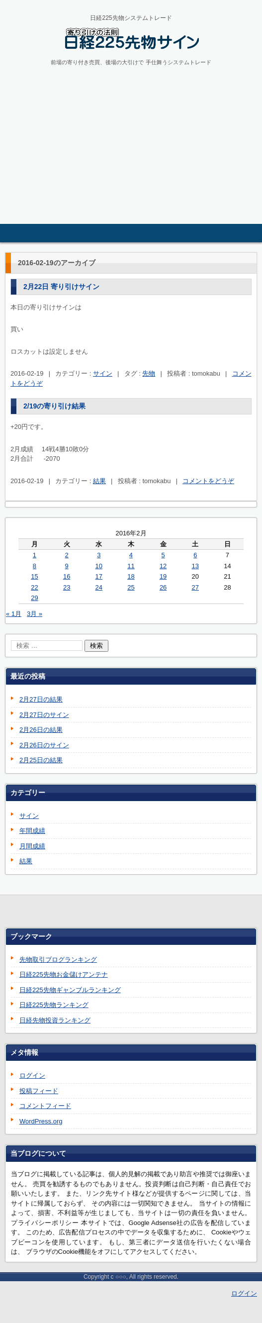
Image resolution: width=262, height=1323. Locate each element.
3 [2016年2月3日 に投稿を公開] (98, 555)
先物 (148, 373)
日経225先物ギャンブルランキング (70, 990)
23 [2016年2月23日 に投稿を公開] (66, 587)
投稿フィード (38, 1091)
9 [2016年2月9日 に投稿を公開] (67, 566)
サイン (102, 373)
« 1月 (13, 613)
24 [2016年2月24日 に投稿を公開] (98, 587)
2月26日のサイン (44, 745)
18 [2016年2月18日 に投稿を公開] (130, 576)
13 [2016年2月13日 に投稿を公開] (195, 566)
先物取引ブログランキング (58, 959)
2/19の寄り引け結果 (54, 406)
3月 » (34, 613)
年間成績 (32, 830)
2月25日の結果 (41, 760)
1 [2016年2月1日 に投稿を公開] (34, 555)
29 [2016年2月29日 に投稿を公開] (34, 598)
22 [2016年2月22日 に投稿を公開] (34, 587)
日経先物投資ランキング (54, 1020)
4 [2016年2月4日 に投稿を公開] (131, 555)
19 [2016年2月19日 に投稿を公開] (163, 576)
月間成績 (32, 846)
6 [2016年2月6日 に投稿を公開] (195, 555)
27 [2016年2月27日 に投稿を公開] (195, 587)
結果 (99, 481)
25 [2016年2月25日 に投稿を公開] (130, 587)
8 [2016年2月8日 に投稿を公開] (34, 566)
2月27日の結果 (41, 699)
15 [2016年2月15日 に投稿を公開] (34, 576)
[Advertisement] (131, 149)
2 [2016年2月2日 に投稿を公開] (67, 555)
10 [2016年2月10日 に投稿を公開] (98, 566)
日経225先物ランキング (53, 1005)
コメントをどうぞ (208, 481)
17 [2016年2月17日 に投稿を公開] (98, 576)
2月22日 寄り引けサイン (61, 287)
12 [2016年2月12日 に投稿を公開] (163, 566)
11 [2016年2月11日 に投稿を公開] (130, 566)
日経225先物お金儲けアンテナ (63, 974)
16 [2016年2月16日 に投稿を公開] (66, 576)
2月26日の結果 (41, 729)
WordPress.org (40, 1121)
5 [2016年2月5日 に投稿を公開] (163, 555)
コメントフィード (45, 1106)
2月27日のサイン (44, 714)
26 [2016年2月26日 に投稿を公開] (163, 587)
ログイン (32, 1075)
